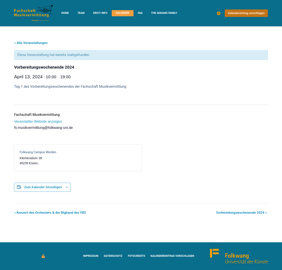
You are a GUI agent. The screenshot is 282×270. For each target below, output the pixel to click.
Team (81, 13)
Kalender (122, 13)
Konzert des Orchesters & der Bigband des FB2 (50, 213)
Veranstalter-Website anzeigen (38, 121)
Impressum (90, 255)
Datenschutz (113, 255)
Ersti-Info (100, 13)
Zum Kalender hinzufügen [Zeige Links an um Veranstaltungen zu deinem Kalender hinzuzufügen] (43, 187)
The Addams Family (164, 13)
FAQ (140, 13)
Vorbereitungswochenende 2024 (241, 213)
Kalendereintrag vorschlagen (246, 13)
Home (65, 13)
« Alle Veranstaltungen (31, 43)
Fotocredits (136, 255)
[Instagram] (218, 13)
